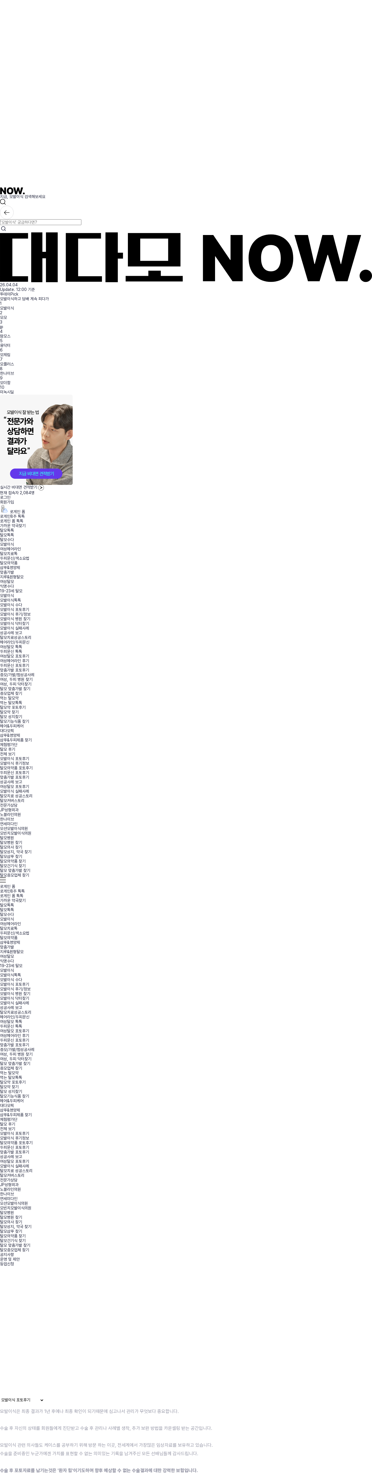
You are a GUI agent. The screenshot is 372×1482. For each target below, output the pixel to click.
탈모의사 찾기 (11, 847)
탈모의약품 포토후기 (16, 768)
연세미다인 (8, 824)
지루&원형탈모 (12, 577)
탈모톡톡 (7, 530)
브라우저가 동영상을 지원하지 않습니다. (120, 1333)
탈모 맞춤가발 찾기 (15, 688)
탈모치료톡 (8, 553)
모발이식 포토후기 (14, 609)
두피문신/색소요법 (14, 558)
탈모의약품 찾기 (13, 861)
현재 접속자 (17, 492)
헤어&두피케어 (12, 726)
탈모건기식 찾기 (13, 865)
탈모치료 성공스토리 (16, 796)
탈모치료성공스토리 (15, 637)
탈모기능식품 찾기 (14, 721)
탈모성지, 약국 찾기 (15, 851)
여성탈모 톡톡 (11, 646)
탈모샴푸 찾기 (11, 856)
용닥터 (5, 345)
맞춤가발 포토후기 (14, 670)
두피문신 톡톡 (11, 651)
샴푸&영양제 (10, 567)
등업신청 (7, 1264)
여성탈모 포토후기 (14, 656)
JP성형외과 (9, 810)
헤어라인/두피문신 (14, 642)
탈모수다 (7, 539)
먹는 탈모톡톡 (11, 702)
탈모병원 (7, 837)
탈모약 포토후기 (13, 707)
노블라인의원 (10, 814)
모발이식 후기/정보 (15, 614)
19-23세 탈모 (11, 591)
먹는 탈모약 (9, 698)
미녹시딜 (7, 392)
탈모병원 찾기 (11, 842)
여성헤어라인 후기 (14, 660)
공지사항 (7, 1254)
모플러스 (7, 364)
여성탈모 (7, 581)
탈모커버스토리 (12, 800)
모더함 (5, 382)
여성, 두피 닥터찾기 (15, 684)
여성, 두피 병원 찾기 (16, 679)
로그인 (5, 497)
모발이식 (7, 308)
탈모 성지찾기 (11, 716)
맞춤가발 (7, 572)
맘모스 (5, 336)
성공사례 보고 (11, 632)
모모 (3, 317)
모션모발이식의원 (14, 828)
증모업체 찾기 (11, 693)
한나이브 (7, 373)
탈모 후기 (7, 749)
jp (1, 326)
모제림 (5, 354)
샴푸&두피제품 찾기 (16, 740)
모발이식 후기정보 (14, 763)
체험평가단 (8, 744)
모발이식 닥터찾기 (14, 623)
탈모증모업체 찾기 (14, 875)
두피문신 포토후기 (14, 665)
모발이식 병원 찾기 (15, 619)
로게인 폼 (12, 511)
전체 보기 (7, 754)
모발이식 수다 (11, 605)
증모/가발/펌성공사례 (17, 674)
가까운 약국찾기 (13, 525)
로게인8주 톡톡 (12, 516)
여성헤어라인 (10, 549)
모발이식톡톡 (10, 600)
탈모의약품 (8, 563)
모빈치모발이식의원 (15, 833)
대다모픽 (7, 730)
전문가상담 (8, 805)
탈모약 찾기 (9, 712)
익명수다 (7, 586)
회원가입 (7, 502)
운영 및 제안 (10, 1259)
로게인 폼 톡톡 (11, 521)
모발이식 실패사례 (14, 628)
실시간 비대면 (22, 487)
